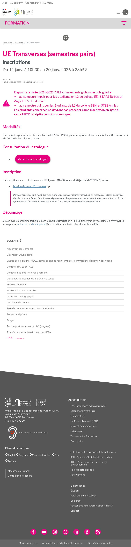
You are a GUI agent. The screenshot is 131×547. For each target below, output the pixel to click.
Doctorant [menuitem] (75, 500)
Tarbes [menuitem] (12, 461)
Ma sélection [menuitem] (77, 415)
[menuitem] (65, 249)
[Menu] (118, 12)
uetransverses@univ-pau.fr (31, 224)
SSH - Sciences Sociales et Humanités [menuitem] (91, 457)
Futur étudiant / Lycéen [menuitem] (83, 495)
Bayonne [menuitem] (23, 455)
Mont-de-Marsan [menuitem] (41, 455)
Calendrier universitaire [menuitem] (83, 410)
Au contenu (16, 2)
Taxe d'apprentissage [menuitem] (82, 469)
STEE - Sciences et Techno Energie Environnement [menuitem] (89, 463)
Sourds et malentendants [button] (27, 433)
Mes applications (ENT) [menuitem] (84, 421)
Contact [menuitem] (74, 510)
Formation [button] (17, 23)
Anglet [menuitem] (11, 455)
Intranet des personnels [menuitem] (83, 426)
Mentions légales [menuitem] (28, 543)
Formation (7, 43)
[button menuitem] (125, 12)
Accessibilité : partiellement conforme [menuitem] (62, 543)
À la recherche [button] (33, 2)
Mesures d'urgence (18, 470)
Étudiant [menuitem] (74, 490)
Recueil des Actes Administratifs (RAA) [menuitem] (91, 505)
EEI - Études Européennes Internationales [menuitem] (93, 452)
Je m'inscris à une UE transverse (29, 186)
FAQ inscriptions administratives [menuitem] (88, 405)
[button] (113, 23)
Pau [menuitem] (57, 455)
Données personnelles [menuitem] (100, 543)
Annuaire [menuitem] (76, 431)
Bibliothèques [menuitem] (77, 485)
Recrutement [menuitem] (77, 474)
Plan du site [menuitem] (76, 441)
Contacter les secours (20, 475)
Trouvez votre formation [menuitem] (83, 436)
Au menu (48, 2)
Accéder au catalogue (32, 159)
